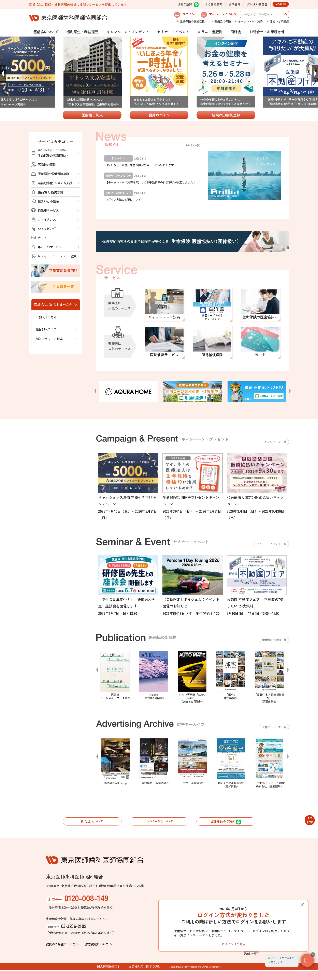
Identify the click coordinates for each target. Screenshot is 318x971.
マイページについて (219, 15)
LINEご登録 (188, 4)
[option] (159, 73)
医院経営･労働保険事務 (53, 173)
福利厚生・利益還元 (82, 31)
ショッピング (47, 228)
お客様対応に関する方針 (145, 967)
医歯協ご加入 (92, 115)
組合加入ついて (46, 329)
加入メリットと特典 (48, 338)
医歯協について (45, 31)
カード (42, 237)
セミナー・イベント (173, 31)
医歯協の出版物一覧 (274, 640)
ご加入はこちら (46, 317)
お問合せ (235, 4)
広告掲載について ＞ (98, 945)
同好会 (235, 31)
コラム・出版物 (209, 31)
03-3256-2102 (73, 926)
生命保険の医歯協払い (193, 21)
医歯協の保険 (222, 21)
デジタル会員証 (257, 4)
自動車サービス (48, 210)
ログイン (184, 15)
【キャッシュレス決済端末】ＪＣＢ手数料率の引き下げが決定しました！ (150, 182)
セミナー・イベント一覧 (271, 544)
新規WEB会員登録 (226, 115)
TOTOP (309, 820)
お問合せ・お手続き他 (267, 31)
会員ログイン (159, 115)
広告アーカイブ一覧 (274, 727)
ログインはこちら (233, 943)
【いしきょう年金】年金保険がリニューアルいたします (139, 165)
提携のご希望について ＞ (62, 945)
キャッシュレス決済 (250, 21)
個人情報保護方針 (108, 967)
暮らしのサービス (50, 246)
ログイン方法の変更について (123, 199)
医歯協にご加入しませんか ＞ (55, 304)
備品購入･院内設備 (50, 192)
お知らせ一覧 (191, 145)
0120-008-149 (86, 899)
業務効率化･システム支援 (55, 182)
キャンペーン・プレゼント (127, 31)
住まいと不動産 (279, 21)
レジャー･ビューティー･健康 (57, 256)
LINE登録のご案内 (226, 822)
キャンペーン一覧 (275, 442)
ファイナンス (47, 219)
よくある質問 (213, 4)
